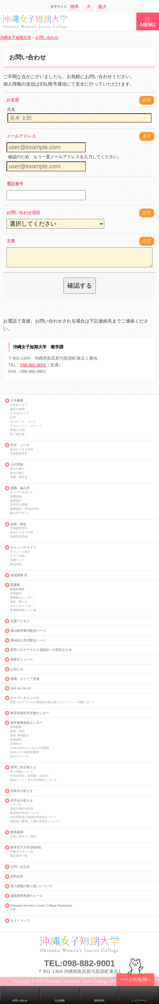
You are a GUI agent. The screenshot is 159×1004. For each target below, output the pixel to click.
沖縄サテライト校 (21, 851)
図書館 (15, 585)
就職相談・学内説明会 (24, 508)
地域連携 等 (19, 575)
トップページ (139, 1000)
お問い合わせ (20, 866)
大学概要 (16, 400)
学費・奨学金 (19, 477)
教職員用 (16, 832)
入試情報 (16, 464)
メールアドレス (21, 136)
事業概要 (16, 727)
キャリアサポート (21, 492)
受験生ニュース (21, 659)
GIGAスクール (19, 756)
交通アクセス (20, 621)
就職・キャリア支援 (25, 679)
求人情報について (21, 771)
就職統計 (16, 500)
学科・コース (20, 445)
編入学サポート (20, 513)
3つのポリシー (19, 413)
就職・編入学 (20, 488)
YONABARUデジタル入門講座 (29, 748)
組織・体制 (17, 731)
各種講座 (16, 739)
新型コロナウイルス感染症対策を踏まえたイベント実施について (52, 702)
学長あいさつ (19, 405)
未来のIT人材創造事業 (24, 752)
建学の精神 (17, 409)
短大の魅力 (17, 473)
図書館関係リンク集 (23, 610)
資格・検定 (18, 524)
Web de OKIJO (20, 688)
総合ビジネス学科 (21, 449)
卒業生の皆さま (21, 791)
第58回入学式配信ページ (28, 640)
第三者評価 (17, 434)
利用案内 (16, 593)
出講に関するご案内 (23, 836)
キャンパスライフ (23, 547)
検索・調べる (19, 601)
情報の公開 (17, 430)
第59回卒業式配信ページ (28, 630)
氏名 (11, 109)
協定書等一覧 (19, 856)
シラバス (16, 804)
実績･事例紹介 (19, 735)
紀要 (13, 909)
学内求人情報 (19, 504)
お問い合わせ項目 (23, 212)
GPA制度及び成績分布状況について (33, 817)
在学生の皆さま (21, 800)
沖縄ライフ (17, 560)
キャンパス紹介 (20, 551)
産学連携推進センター (26, 722)
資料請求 (16, 876)
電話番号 (14, 183)
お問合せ (16, 744)
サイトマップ (20, 920)
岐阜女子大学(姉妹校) (25, 847)
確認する (79, 285)
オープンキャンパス (25, 698)
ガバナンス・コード (23, 421)
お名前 (12, 99)
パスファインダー (21, 606)
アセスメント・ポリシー (26, 426)
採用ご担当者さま (23, 767)
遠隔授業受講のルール (26, 895)
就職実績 (16, 496)
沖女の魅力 (17, 468)
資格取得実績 (19, 536)
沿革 (13, 417)
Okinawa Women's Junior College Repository (41, 905)
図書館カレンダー (21, 597)
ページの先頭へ (135, 982)
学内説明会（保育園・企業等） (30, 775)
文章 (10, 241)
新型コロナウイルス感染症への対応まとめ (41, 649)
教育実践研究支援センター (29, 713)
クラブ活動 (17, 556)
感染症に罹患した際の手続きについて (35, 821)
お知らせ (16, 669)
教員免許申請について (24, 813)
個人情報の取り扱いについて (31, 886)
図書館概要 (17, 589)
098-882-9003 (33, 365)
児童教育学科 (19, 453)
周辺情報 (16, 564)
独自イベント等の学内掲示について (33, 780)
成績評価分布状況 (21, 808)
